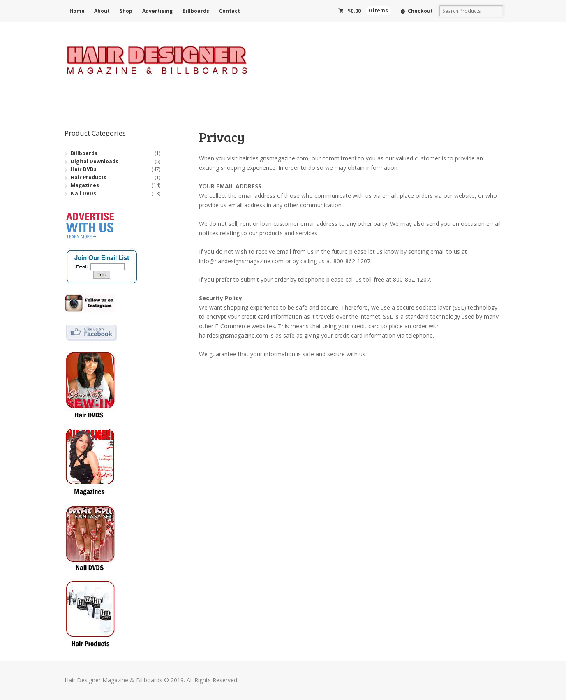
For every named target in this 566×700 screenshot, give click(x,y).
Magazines (85, 185)
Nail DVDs (83, 193)
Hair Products (88, 177)
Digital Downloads (94, 161)
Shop (126, 10)
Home (77, 10)
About (102, 10)
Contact (229, 10)
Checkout (420, 10)
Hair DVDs (84, 169)
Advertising (157, 10)
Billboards (196, 10)
